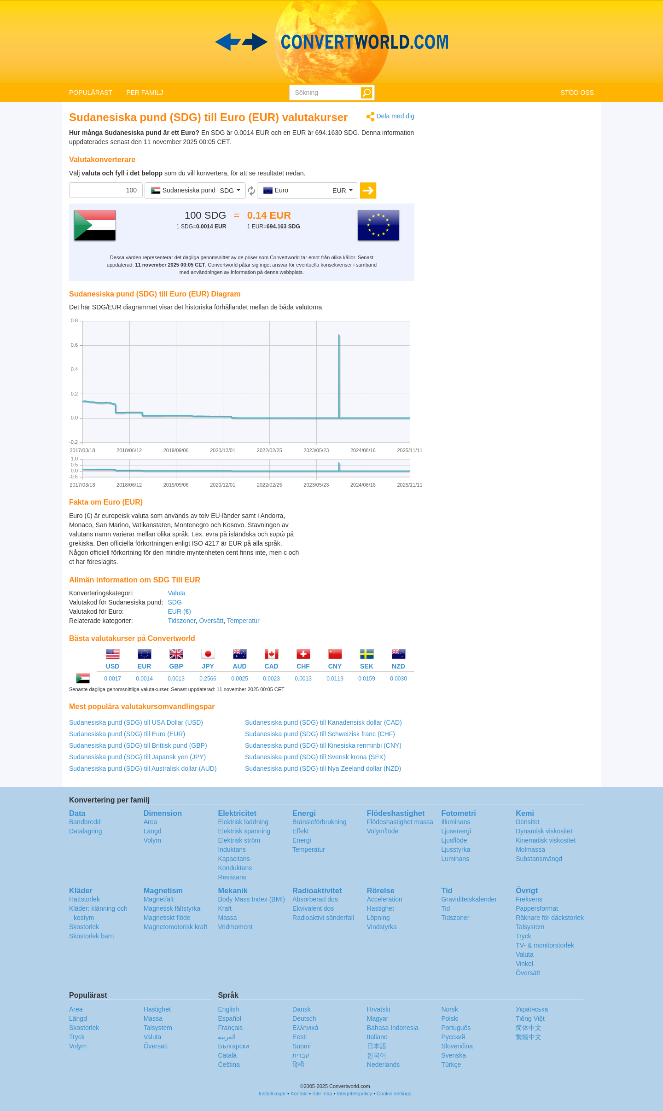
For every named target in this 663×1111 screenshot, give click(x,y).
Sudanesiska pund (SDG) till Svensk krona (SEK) (315, 757)
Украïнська (532, 1009)
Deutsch (304, 1018)
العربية (227, 1037)
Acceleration (384, 899)
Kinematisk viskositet (546, 840)
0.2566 (207, 678)
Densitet (527, 822)
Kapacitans (234, 858)
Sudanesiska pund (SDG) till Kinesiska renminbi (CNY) (323, 745)
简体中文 (528, 1027)
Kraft (225, 908)
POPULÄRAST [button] (90, 92)
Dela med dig (390, 117)
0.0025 (239, 678)
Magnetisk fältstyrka (172, 908)
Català (227, 1055)
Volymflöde (382, 831)
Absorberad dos (315, 899)
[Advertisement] (356, 534)
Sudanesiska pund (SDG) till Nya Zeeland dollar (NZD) (323, 768)
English (228, 1009)
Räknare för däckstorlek (550, 917)
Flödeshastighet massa (400, 822)
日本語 (376, 1046)
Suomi (301, 1046)
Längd (153, 831)
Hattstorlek (84, 899)
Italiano (377, 1037)
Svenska (453, 1055)
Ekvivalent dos (313, 908)
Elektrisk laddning (243, 822)
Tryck (523, 936)
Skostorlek (84, 927)
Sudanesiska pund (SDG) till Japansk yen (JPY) (137, 757)
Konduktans (235, 868)
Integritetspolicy (354, 1093)
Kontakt (299, 1093)
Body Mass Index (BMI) (251, 899)
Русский (453, 1037)
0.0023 (271, 678)
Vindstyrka (382, 927)
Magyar (378, 1018)
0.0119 (334, 678)
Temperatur (243, 620)
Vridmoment (235, 927)
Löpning (378, 917)
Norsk (449, 1009)
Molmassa (530, 849)
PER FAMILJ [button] (144, 92)
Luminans (455, 858)
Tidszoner (181, 620)
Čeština (228, 1064)
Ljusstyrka (455, 849)
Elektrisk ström (239, 840)
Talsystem (530, 927)
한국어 (376, 1055)
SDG (174, 602)
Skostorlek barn (91, 936)
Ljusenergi (456, 831)
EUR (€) (179, 611)
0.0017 (112, 678)
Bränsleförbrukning (319, 822)
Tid (445, 908)
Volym (152, 840)
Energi (301, 840)
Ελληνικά (305, 1027)
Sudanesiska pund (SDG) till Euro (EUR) (127, 734)
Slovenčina (457, 1046)
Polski (449, 1018)
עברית (300, 1055)
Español (229, 1018)
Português (456, 1027)
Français (230, 1027)
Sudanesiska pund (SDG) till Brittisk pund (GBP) (138, 745)
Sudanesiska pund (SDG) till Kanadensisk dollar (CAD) (323, 722)
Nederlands (383, 1064)
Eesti (299, 1037)
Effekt (300, 831)
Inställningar (272, 1093)
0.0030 (398, 678)
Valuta (177, 593)
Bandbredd (85, 822)
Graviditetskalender (469, 899)
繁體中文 (528, 1037)
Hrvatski (378, 1009)
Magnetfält (159, 899)
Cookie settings (394, 1093)
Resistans (232, 877)
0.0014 (144, 678)
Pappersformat (537, 908)
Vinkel (524, 963)
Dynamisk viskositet (544, 831)
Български (233, 1046)
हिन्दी (298, 1064)
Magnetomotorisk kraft (176, 927)
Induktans (232, 849)
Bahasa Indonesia (393, 1027)
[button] (195, 190)
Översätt (211, 620)
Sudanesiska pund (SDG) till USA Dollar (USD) (136, 722)
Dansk (301, 1009)
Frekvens (529, 899)
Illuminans (455, 822)
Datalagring (85, 831)
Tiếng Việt (530, 1018)
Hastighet (380, 908)
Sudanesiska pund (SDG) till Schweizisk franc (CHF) (320, 734)
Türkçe (451, 1064)
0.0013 (176, 678)
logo (331, 41)
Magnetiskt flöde (167, 917)
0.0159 (366, 678)
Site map (322, 1093)
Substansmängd (539, 858)
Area (150, 822)
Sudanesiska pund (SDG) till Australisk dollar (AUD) (143, 768)
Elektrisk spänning (244, 831)
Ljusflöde (454, 840)
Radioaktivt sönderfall (323, 917)
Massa (227, 917)
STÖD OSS (577, 92)
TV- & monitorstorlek (545, 945)
